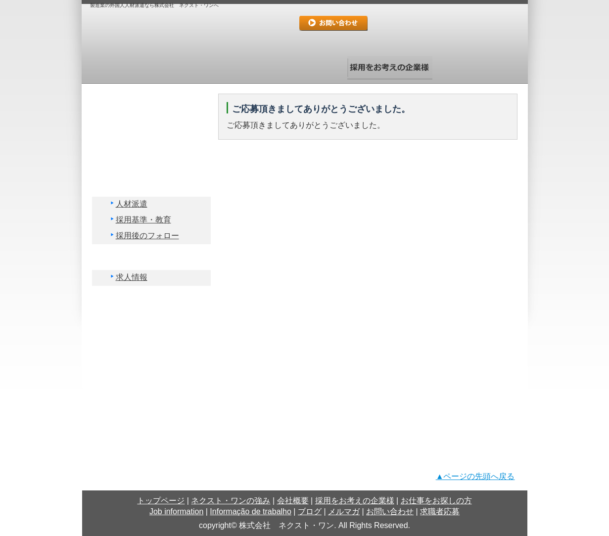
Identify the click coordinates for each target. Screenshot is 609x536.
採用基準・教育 (143, 219)
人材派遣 (131, 204)
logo (179, 32)
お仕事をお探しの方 (474, 67)
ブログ (151, 350)
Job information (151, 299)
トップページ (134, 67)
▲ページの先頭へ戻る (475, 476)
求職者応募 (333, 40)
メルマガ (151, 376)
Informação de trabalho (151, 324)
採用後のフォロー (147, 235)
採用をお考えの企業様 (389, 67)
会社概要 (304, 67)
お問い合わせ (333, 23)
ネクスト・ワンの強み (219, 67)
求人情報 (131, 277)
